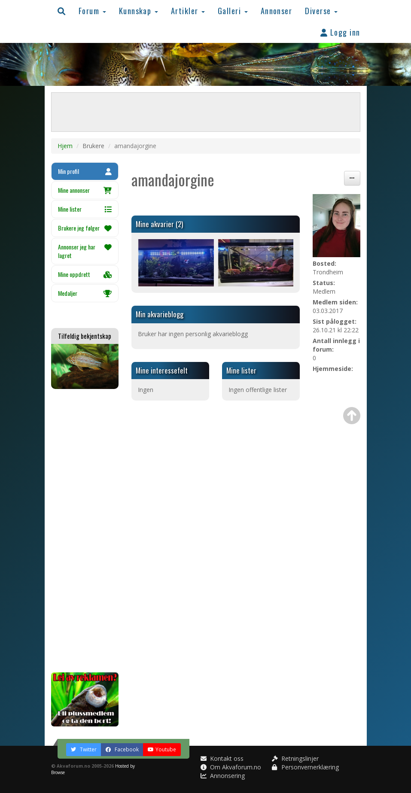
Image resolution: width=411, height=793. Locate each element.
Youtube (162, 749)
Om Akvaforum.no (231, 767)
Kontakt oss (222, 758)
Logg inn (340, 32)
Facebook (122, 749)
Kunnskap (138, 10)
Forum (92, 10)
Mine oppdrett (85, 274)
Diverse (321, 10)
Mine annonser (85, 189)
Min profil (85, 171)
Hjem (65, 146)
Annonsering (223, 776)
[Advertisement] (85, 530)
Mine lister (85, 208)
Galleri (233, 10)
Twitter (84, 749)
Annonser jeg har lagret (85, 251)
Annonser (276, 10)
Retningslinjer (295, 758)
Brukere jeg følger (85, 227)
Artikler (188, 10)
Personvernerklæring (305, 767)
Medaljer (85, 293)
